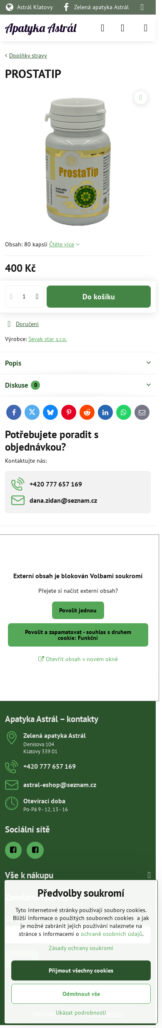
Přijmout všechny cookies (81, 970)
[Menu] (146, 28)
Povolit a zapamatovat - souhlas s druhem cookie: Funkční (78, 635)
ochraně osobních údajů (111, 934)
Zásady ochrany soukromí (81, 948)
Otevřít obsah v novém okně (78, 659)
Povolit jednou (78, 610)
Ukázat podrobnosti (81, 1012)
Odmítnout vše (81, 994)
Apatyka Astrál (40, 28)
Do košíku (98, 296)
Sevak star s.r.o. (47, 339)
